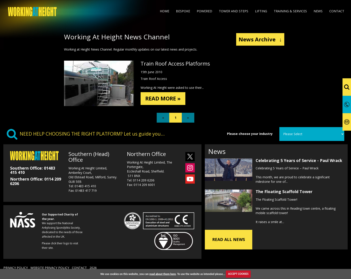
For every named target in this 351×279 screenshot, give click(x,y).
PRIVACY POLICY (15, 268)
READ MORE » (163, 98)
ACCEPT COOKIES (238, 273)
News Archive (260, 39)
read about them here (162, 273)
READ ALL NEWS (228, 239)
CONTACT (79, 268)
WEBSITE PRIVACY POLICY (49, 268)
